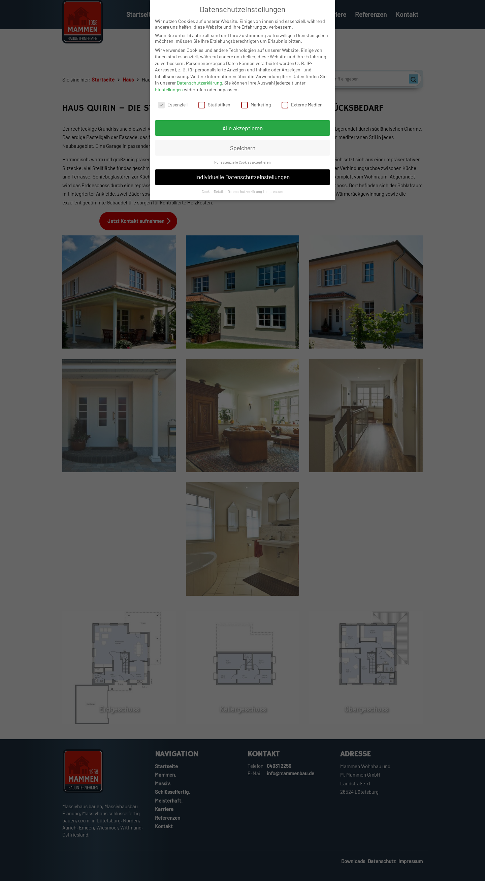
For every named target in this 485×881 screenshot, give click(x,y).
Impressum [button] (274, 195)
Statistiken (214, 108)
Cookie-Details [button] (213, 195)
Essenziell (173, 108)
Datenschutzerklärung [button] (245, 195)
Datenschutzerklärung (199, 87)
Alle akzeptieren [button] (242, 132)
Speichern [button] (242, 152)
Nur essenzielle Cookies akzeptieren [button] (242, 166)
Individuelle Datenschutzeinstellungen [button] (242, 181)
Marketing (256, 108)
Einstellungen (169, 93)
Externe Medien (302, 108)
